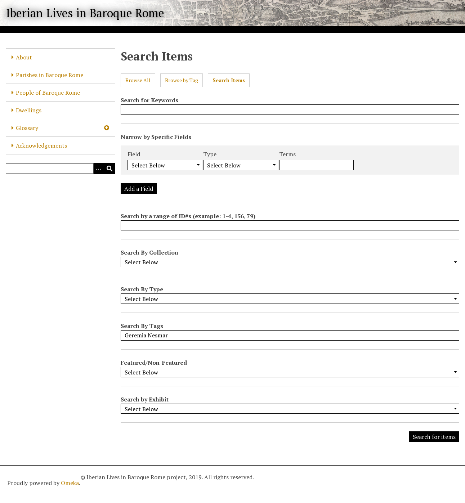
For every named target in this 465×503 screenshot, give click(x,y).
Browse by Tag (181, 80)
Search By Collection (149, 252)
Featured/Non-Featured (154, 363)
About (24, 57)
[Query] (60, 168)
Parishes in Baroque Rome (49, 75)
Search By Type (142, 289)
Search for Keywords (149, 100)
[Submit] (109, 168)
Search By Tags (142, 326)
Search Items (229, 80)
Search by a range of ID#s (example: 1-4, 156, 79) (188, 216)
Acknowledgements (41, 145)
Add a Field (138, 189)
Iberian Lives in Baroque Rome (85, 13)
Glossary (27, 128)
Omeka (70, 483)
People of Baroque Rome (48, 92)
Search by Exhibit (145, 399)
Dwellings (28, 110)
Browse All (138, 80)
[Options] (98, 168)
